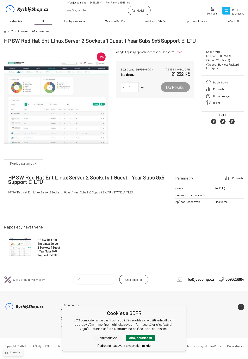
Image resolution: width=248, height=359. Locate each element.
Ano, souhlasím (140, 338)
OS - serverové (40, 31)
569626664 (96, 2)
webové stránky (193, 346)
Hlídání (217, 102)
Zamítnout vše (107, 338)
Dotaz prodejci (221, 96)
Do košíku (175, 87)
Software (22, 31)
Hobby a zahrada (74, 21)
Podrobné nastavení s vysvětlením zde (124, 345)
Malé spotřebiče (115, 21)
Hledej (140, 10)
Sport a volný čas (196, 21)
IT (43, 21)
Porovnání (219, 89)
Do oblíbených (221, 82)
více (179, 52)
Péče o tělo (233, 21)
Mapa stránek (235, 346)
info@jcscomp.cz (76, 2)
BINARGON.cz (216, 346)
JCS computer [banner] (27, 9)
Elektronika (15, 21)
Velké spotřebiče (155, 21)
